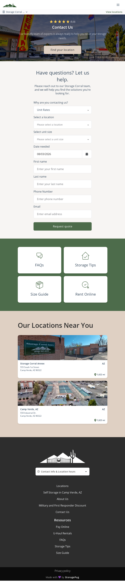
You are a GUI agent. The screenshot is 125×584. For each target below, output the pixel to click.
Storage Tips (62, 546)
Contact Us (62, 512)
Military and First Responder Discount (62, 505)
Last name (40, 176)
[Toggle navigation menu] (119, 5)
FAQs (62, 540)
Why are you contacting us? (51, 102)
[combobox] (63, 110)
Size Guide (62, 553)
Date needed (42, 146)
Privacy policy (62, 571)
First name (40, 161)
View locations (114, 12)
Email (37, 206)
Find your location (62, 50)
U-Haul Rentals (62, 533)
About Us (62, 499)
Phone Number (43, 191)
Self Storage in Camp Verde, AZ (62, 492)
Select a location (44, 117)
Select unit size (43, 132)
